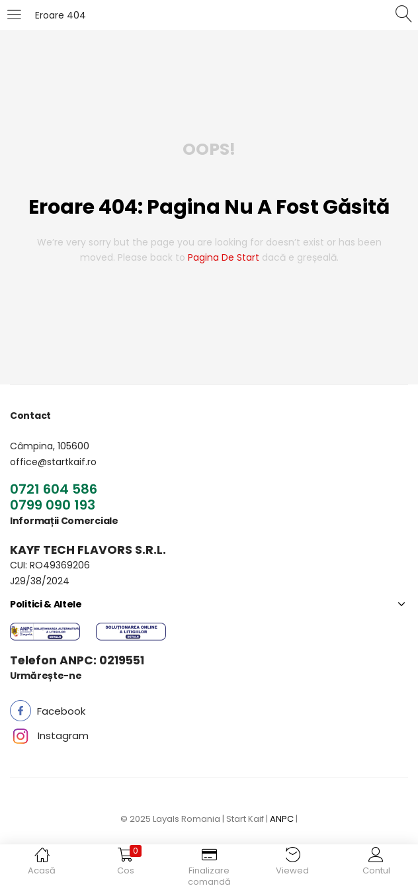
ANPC (282, 819)
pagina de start (223, 257)
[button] (61, 711)
